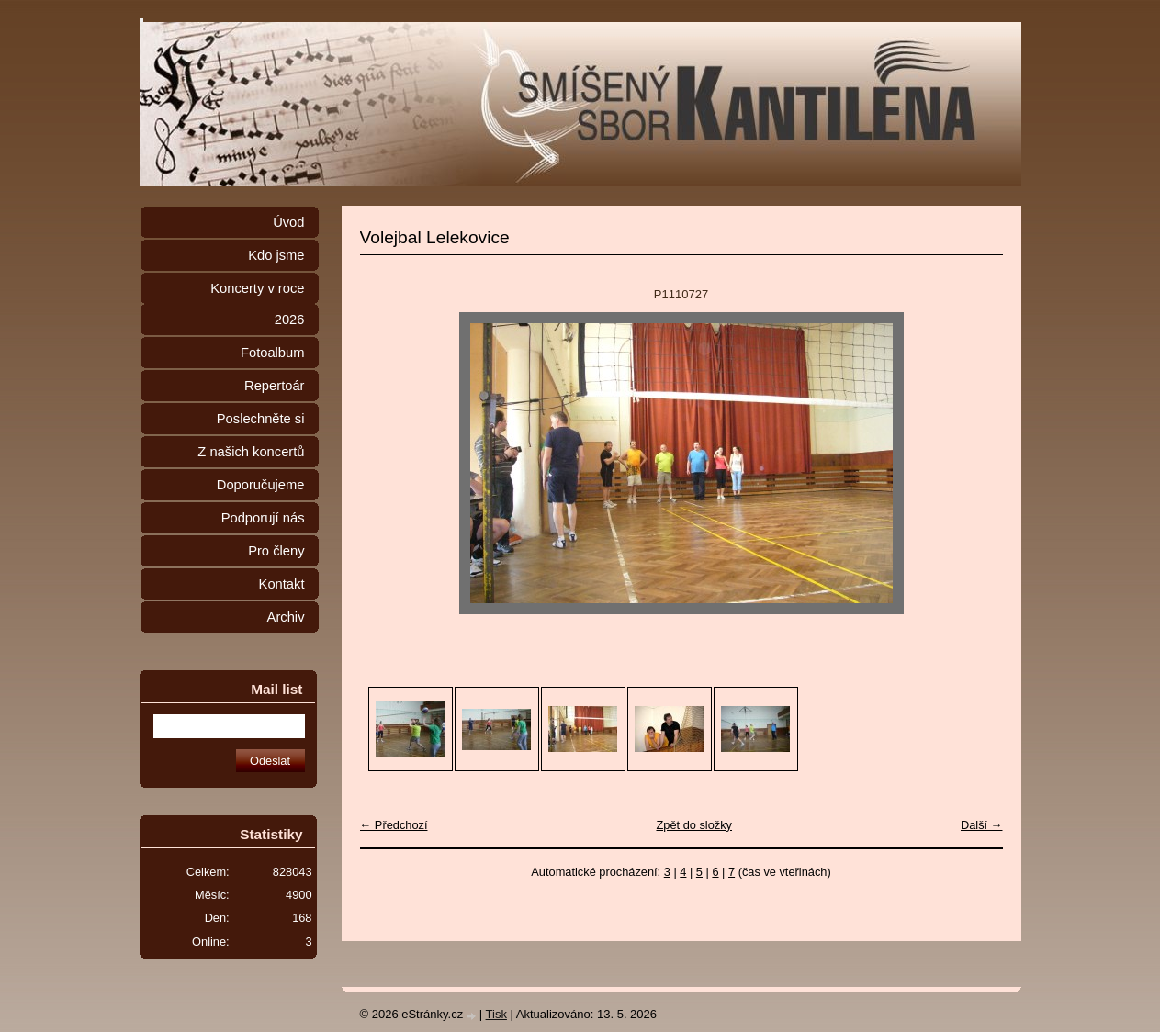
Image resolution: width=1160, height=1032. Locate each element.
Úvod (288, 222)
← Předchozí (394, 825)
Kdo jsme (276, 255)
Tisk (496, 1014)
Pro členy (276, 551)
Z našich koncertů (250, 451)
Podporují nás (263, 517)
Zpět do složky (694, 825)
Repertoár (274, 385)
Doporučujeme (261, 484)
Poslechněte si (261, 418)
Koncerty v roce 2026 (257, 304)
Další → (982, 825)
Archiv (286, 617)
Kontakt (282, 584)
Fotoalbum (273, 352)
